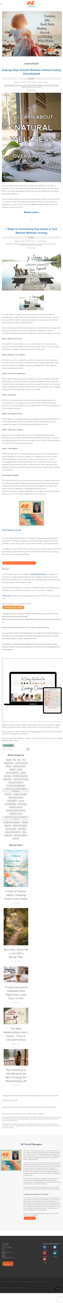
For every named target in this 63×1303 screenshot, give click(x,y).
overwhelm (39, 86)
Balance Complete (20, 826)
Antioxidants (12, 801)
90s (24, 760)
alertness (7, 776)
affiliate (12, 770)
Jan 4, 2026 (16, 903)
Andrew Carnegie (20, 794)
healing (29, 85)
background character (12, 822)
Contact (30, 1218)
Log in (58, 1288)
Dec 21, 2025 (16, 1002)
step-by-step (54, 86)
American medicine (15, 782)
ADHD (8, 766)
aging (7, 85)
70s (14, 760)
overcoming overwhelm (28, 86)
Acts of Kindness (21, 763)
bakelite (25, 822)
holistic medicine (37, 85)
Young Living (37, 87)
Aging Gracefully (12, 773)
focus (20, 85)
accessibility (8, 763)
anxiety (21, 801)
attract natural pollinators (15, 810)
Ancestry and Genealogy (16, 786)
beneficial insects (20, 835)
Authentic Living (16, 814)
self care (46, 86)
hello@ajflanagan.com (8, 1257)
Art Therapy (22, 804)
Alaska (23, 773)
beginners (8, 835)
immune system (48, 85)
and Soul (8, 794)
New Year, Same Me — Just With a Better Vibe (16, 953)
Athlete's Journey (15, 807)
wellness (29, 87)
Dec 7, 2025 (16, 1085)
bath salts (22, 829)
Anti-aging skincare (16, 798)
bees (24, 832)
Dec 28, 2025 (16, 961)
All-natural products (20, 776)
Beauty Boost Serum (13, 832)
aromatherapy (10, 804)
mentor (56, 85)
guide (24, 85)
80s (19, 760)
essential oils (14, 85)
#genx (8, 760)
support (23, 87)
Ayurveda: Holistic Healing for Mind (16, 818)
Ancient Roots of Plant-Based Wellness (16, 790)
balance (8, 826)
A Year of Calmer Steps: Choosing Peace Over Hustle (16, 895)
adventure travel (19, 766)
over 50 (17, 86)
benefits (16, 838)
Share (31, 78)
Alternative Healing (21, 779)
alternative (8, 779)
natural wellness (9, 86)
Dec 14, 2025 (16, 1044)
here (9, 202)
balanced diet (11, 829)
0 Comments (31, 90)
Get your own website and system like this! (14, 1288)
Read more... (31, 212)
